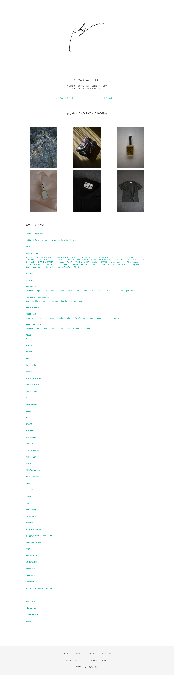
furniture (115, 318)
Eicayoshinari (133, 262)
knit (45, 291)
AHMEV (29, 257)
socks (93, 291)
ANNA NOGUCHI (33, 385)
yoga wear (130, 291)
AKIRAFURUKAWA (43, 257)
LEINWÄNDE (77, 265)
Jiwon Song (30, 260)
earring (55, 301)
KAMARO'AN (104, 265)
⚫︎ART (28, 358)
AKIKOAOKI (64, 265)
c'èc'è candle (88, 257)
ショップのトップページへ (64, 98)
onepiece (29, 291)
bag (68, 328)
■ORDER (29, 274)
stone (91, 318)
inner (121, 291)
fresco (114, 257)
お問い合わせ (109, 98)
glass (52, 318)
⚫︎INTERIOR (31, 314)
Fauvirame (90, 265)
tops (38, 291)
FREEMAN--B (103, 257)
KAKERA (70, 260)
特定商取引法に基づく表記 (99, 660)
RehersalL (30, 262)
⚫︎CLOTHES (31, 287)
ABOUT (79, 654)
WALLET (29, 339)
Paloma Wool (49, 265)
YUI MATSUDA (64, 267)
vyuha (94, 262)
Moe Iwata (37, 267)
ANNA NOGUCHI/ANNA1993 (67, 257)
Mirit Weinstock (123, 260)
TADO (69, 262)
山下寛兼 (104, 262)
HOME (66, 654)
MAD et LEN (82, 260)
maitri (93, 260)
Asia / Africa (80, 318)
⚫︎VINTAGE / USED (34, 325)
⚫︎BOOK (29, 352)
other (85, 291)
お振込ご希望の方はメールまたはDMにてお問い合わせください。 (52, 240)
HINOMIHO (43, 260)
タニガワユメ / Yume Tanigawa (126, 265)
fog (122, 257)
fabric (69, 318)
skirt (70, 291)
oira (142, 260)
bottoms (61, 291)
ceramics (42, 318)
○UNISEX (30, 280)
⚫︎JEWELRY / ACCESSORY (37, 297)
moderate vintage (33, 265)
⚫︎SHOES (30, 345)
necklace (36, 301)
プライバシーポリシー (73, 660)
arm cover (111, 291)
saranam (60, 262)
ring (27, 301)
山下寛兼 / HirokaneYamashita (39, 536)
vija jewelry (50, 267)
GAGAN (130, 257)
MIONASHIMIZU (106, 260)
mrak (135, 260)
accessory (77, 328)
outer (52, 291)
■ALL (28, 247)
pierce (46, 301)
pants (77, 291)
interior (88, 328)
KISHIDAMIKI (57, 260)
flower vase (30, 318)
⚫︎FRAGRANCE (32, 308)
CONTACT (106, 654)
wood (99, 318)
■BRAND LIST (32, 253)
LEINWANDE (31, 562)
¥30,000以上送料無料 (34, 234)
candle (60, 318)
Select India (31, 365)
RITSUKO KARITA (45, 262)
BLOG (92, 654)
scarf (101, 291)
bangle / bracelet (68, 301)
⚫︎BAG (28, 335)
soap (107, 318)
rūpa (27, 267)
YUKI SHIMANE (82, 262)
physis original (117, 262)
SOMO (77, 267)
